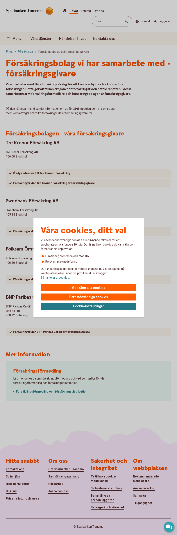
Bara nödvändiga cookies (88, 297)
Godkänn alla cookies (88, 288)
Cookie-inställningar (88, 306)
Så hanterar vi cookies (55, 277)
